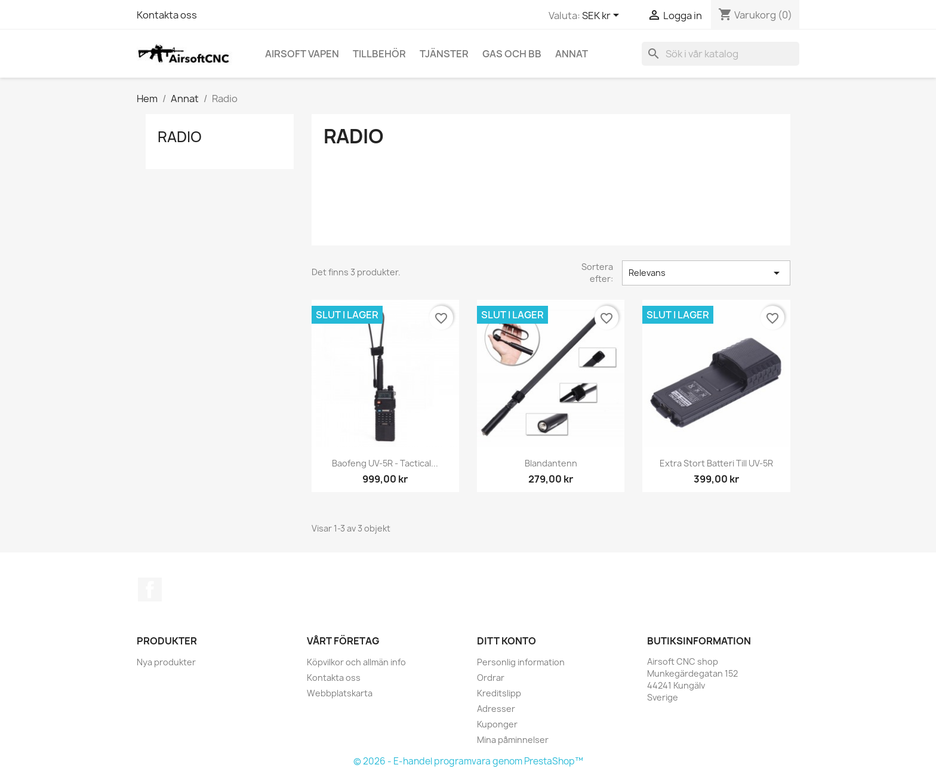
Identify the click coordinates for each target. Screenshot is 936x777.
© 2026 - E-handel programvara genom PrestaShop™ (468, 761)
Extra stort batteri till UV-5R (716, 463)
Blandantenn (551, 463)
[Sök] (720, 54)
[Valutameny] (602, 16)
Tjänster (444, 53)
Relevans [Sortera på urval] (706, 273)
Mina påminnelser (513, 739)
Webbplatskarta (339, 693)
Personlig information (521, 662)
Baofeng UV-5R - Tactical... (385, 463)
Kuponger (497, 724)
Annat (571, 53)
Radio (180, 137)
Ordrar (490, 677)
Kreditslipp (499, 693)
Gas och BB (511, 53)
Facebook (150, 589)
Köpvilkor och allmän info (356, 662)
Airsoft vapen (302, 53)
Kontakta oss (167, 15)
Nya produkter (166, 662)
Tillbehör (379, 53)
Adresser (496, 708)
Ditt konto (506, 640)
